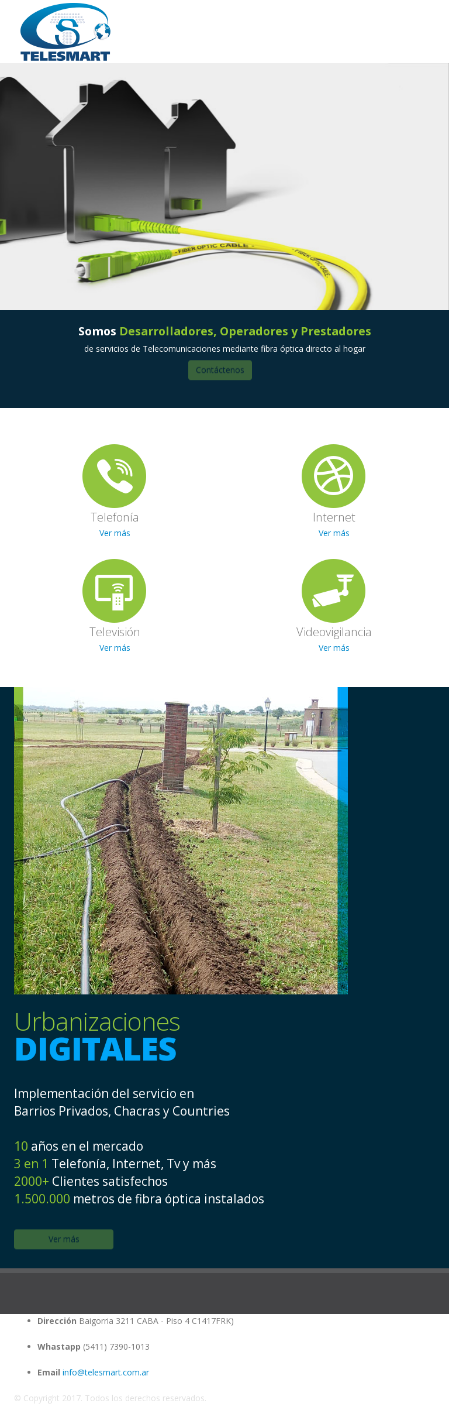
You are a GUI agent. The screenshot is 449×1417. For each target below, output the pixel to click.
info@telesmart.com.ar (106, 1372)
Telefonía (115, 517)
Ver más (114, 532)
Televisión (114, 632)
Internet (334, 517)
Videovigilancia (334, 632)
